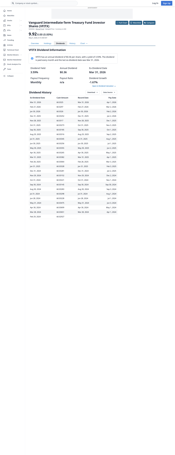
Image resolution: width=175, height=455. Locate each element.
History (72, 43)
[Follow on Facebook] (113, 449)
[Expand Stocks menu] (21, 20)
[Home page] (10, 3)
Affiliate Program (96, 438)
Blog (21, 429)
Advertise (70, 434)
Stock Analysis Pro (50, 416)
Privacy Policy (95, 429)
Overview (35, 43)
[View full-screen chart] (84, 43)
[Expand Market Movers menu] (21, 55)
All (107, 392)
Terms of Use (94, 425)
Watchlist (135, 23)
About (91, 416)
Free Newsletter (49, 420)
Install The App (49, 429)
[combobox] (57, 3)
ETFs (21, 425)
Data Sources (94, 434)
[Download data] (92, 92)
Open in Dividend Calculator (104, 86)
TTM (114, 392)
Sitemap (69, 429)
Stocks (22, 416)
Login (68, 416)
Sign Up (166, 3)
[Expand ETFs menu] (21, 30)
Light (117, 432)
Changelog (70, 425)
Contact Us (93, 420)
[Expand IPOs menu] (21, 25)
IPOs (22, 420)
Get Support (48, 425)
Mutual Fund (40, 29)
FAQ (67, 438)
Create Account (72, 420)
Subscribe (149, 421)
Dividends (60, 43)
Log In (155, 3)
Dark (127, 432)
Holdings (47, 43)
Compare (149, 23)
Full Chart (121, 23)
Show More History (73, 382)
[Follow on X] (120, 449)
